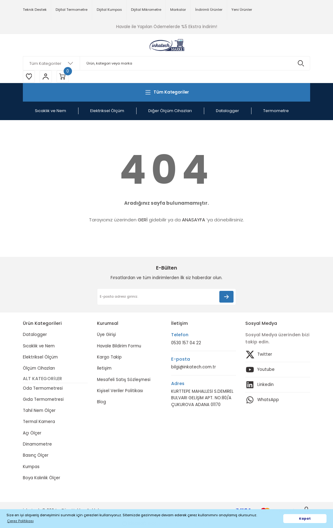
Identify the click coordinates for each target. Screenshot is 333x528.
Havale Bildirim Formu (119, 346)
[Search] (166, 63)
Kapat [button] (305, 518)
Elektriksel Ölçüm (40, 357)
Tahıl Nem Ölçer (39, 411)
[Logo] (166, 45)
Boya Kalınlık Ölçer (41, 478)
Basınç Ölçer (35, 456)
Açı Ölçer (32, 433)
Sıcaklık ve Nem (39, 346)
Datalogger (35, 335)
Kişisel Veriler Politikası (120, 391)
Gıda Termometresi (43, 399)
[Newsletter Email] (166, 297)
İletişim (104, 368)
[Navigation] (166, 92)
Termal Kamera (39, 422)
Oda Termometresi (43, 388)
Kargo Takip (109, 357)
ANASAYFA (193, 220)
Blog (101, 402)
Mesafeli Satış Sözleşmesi (123, 380)
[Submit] (226, 297)
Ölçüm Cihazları (39, 368)
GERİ (143, 220)
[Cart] (63, 76)
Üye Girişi (106, 335)
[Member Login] (46, 76)
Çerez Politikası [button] (20, 520)
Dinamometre (37, 444)
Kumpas (31, 467)
